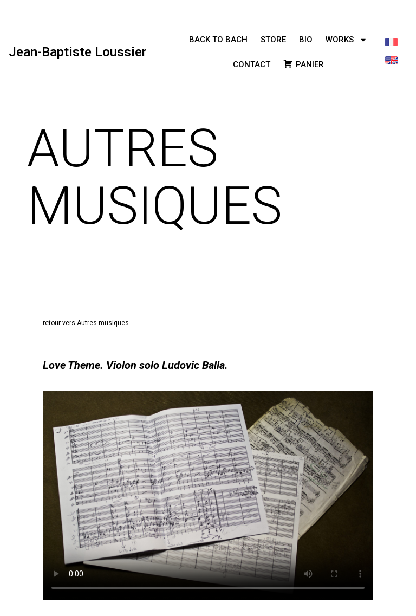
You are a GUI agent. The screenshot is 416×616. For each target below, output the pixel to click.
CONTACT (251, 64)
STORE (273, 39)
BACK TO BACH (218, 39)
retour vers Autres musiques (86, 323)
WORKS (346, 39)
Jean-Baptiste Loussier (78, 52)
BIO (306, 39)
